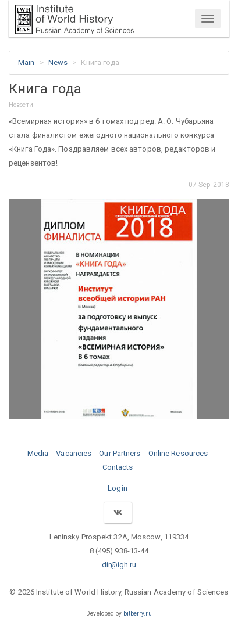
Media (38, 453)
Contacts (117, 467)
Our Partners (119, 453)
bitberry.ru (137, 613)
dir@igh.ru (119, 564)
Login (117, 488)
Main (26, 62)
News (58, 62)
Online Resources (178, 453)
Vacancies (73, 453)
